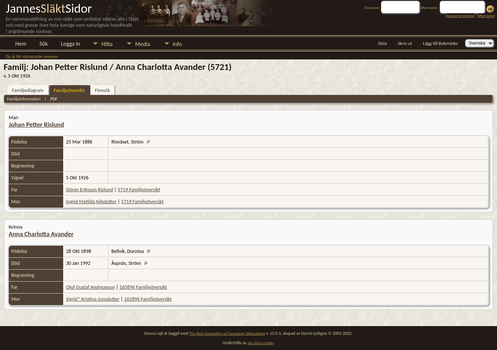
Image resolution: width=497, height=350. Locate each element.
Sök (44, 43)
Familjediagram (28, 90)
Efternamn (485, 15)
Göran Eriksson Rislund (89, 190)
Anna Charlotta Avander (41, 234)
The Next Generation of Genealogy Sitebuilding (227, 333)
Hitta (106, 44)
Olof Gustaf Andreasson (90, 287)
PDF (53, 98)
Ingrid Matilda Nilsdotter (91, 202)
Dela (382, 43)
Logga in (70, 43)
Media (142, 44)
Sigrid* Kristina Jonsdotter (92, 299)
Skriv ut (405, 43)
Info (177, 44)
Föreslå (102, 90)
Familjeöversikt (69, 90)
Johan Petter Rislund (36, 125)
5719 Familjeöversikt (139, 190)
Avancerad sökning (460, 15)
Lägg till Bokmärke (440, 43)
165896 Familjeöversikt (143, 287)
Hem (20, 43)
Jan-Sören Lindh (261, 343)
